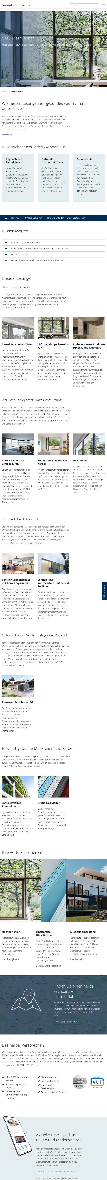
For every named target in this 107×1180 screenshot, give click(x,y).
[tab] (53, 242)
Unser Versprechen (75, 217)
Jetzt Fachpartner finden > (67, 1021)
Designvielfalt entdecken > (49, 965)
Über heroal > (77, 959)
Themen (4, 91)
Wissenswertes (12, 217)
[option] (53, 55)
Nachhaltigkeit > (10, 959)
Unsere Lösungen (33, 217)
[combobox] (84, 5)
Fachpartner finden (54, 217)
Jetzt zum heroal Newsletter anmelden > (56, 1171)
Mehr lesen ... (8, 136)
